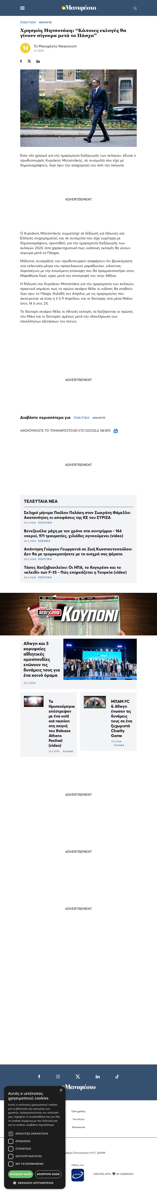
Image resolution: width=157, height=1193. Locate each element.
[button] (34, 1183)
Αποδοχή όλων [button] (20, 1174)
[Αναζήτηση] (135, 8)
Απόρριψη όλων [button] (48, 1174)
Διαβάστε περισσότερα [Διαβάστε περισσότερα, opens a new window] (40, 1125)
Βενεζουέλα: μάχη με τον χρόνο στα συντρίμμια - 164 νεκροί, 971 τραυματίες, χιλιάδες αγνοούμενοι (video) (73, 533)
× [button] (60, 1090)
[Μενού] (22, 8)
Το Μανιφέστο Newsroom (55, 46)
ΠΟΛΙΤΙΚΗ (28, 22)
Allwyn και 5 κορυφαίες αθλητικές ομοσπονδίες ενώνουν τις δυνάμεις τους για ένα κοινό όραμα (42, 659)
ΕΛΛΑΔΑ (68, 751)
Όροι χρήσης (78, 1111)
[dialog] (34, 1137)
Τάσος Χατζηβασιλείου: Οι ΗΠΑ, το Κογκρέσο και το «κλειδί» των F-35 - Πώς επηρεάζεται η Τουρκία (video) (75, 570)
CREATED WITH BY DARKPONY (113, 1173)
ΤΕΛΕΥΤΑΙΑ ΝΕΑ (41, 501)
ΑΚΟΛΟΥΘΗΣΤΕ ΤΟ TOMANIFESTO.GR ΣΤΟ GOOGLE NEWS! (69, 430)
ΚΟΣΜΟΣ (44, 541)
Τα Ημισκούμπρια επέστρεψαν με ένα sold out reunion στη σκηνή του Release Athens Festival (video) (62, 723)
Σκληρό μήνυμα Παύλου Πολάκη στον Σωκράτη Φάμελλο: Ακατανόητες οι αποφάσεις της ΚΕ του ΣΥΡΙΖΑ (77, 515)
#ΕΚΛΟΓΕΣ (45, 22)
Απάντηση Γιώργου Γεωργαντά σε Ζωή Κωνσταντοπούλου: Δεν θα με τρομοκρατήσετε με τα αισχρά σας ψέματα (78, 551)
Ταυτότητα (78, 1119)
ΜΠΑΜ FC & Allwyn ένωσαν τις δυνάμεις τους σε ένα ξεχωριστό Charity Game (121, 718)
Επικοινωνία (78, 1127)
